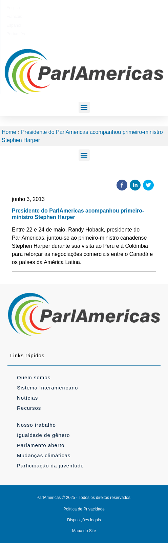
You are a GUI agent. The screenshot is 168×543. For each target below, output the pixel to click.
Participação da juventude (50, 465)
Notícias (27, 398)
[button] (84, 107)
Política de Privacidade (84, 509)
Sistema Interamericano (47, 387)
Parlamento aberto (40, 445)
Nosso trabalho (36, 425)
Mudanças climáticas (43, 455)
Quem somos (33, 377)
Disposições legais (84, 520)
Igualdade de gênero (43, 435)
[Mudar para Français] (71, 8)
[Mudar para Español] (92, 8)
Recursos (29, 408)
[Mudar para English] (49, 8)
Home (9, 132)
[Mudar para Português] (116, 8)
